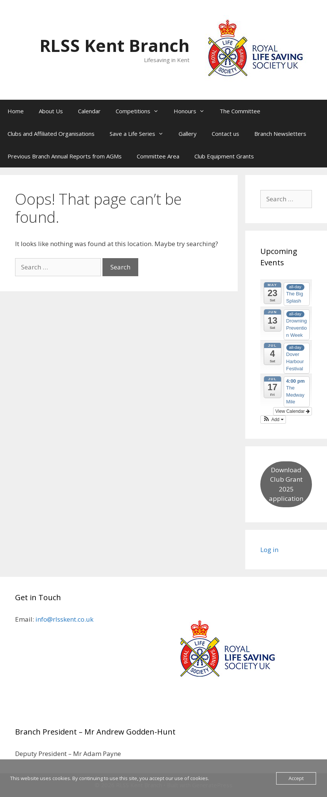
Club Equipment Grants (224, 156)
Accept (296, 778)
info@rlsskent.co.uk (64, 619)
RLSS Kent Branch (114, 45)
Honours (193, 111)
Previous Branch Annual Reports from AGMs (65, 156)
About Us (51, 111)
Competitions (141, 111)
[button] (273, 419)
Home (16, 111)
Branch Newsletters (280, 133)
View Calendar (292, 411)
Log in (269, 549)
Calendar (89, 111)
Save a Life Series (140, 133)
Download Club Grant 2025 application (286, 484)
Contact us (225, 133)
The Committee (240, 111)
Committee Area (158, 156)
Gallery (188, 133)
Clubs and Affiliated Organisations (51, 133)
